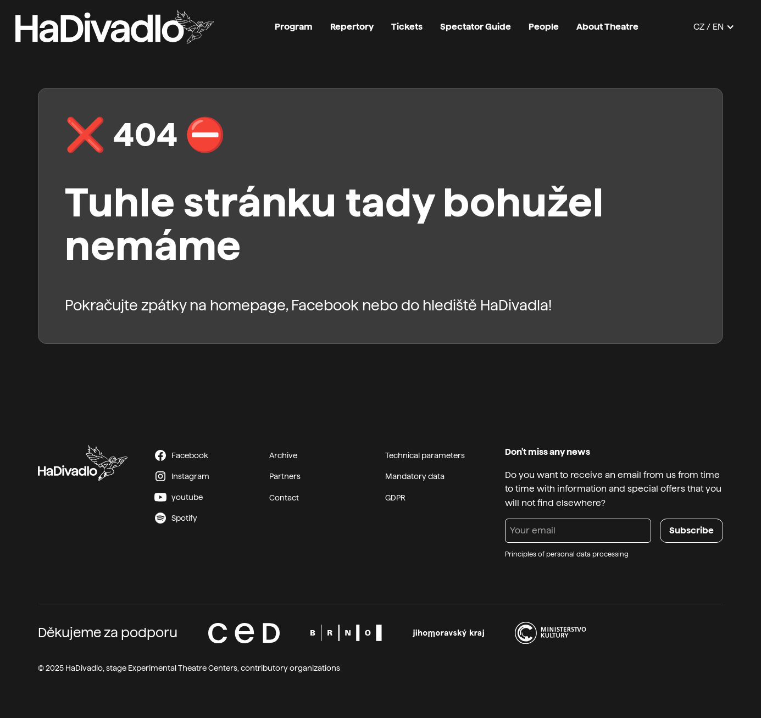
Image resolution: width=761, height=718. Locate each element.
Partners (285, 476)
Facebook (325, 305)
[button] (714, 27)
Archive (283, 455)
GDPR (395, 497)
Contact (284, 497)
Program (294, 26)
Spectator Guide (475, 26)
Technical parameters (425, 455)
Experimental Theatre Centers (182, 668)
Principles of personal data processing (567, 554)
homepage (248, 305)
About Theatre (607, 26)
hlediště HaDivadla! (487, 305)
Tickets (407, 26)
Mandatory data (415, 476)
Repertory (352, 26)
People (544, 26)
